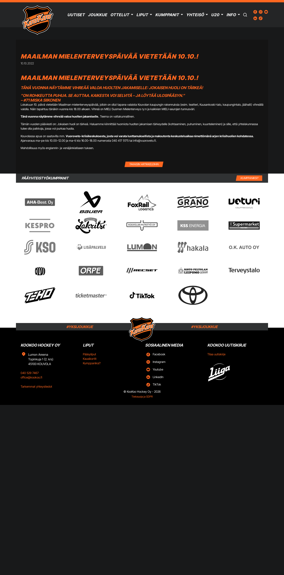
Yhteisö (195, 14)
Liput (142, 14)
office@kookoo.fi (31, 377)
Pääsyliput (89, 354)
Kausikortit (89, 359)
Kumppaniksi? (92, 363)
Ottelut (119, 14)
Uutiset (76, 14)
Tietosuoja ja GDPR (142, 396)
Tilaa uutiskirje (216, 354)
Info (231, 14)
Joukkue (97, 14)
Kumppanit (167, 14)
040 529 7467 (30, 373)
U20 (215, 14)
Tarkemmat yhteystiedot (36, 386)
